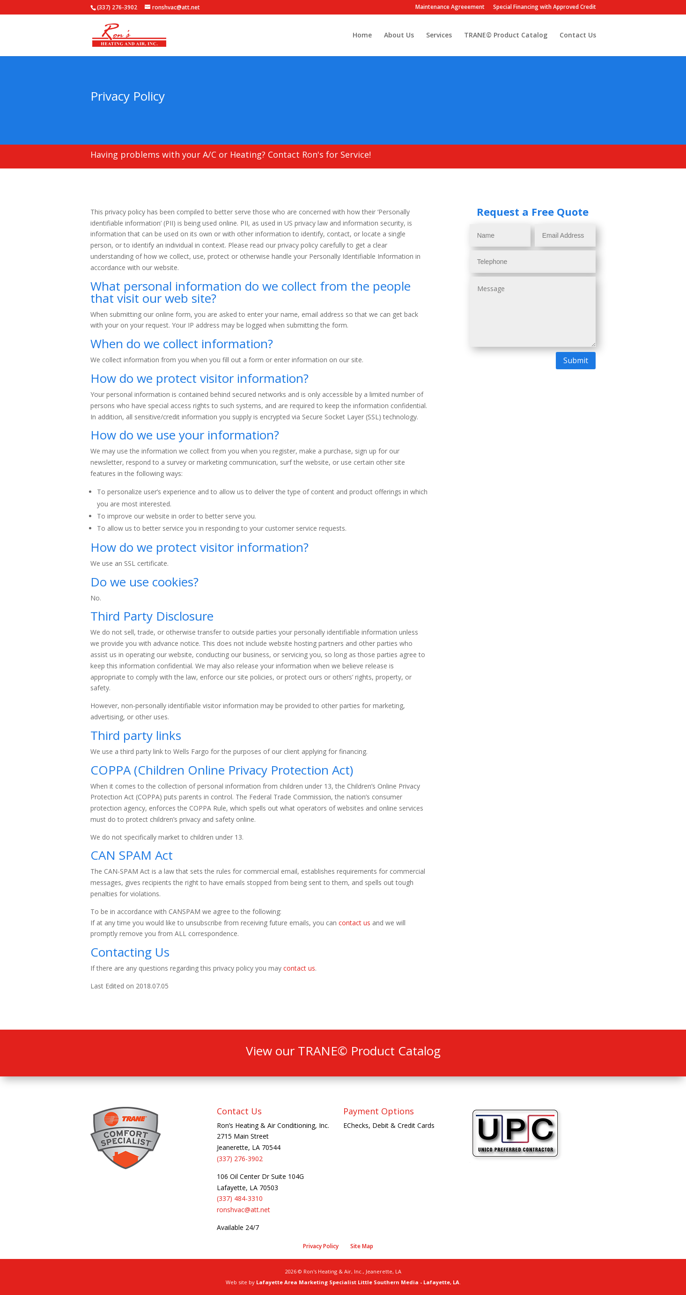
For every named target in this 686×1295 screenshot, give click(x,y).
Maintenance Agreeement (450, 7)
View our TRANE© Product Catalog (343, 1050)
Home (362, 35)
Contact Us (578, 35)
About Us (399, 35)
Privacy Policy (321, 1246)
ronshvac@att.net (243, 1209)
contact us (354, 922)
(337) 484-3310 (240, 1198)
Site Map (361, 1246)
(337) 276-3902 (240, 1158)
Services (439, 35)
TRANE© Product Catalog (505, 35)
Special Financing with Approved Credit (544, 7)
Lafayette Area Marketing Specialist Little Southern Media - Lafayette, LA (357, 1282)
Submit (575, 360)
